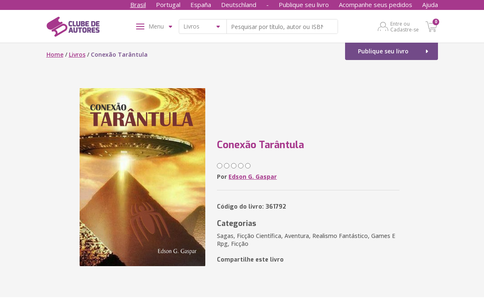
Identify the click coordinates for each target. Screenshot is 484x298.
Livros (77, 54)
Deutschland (238, 4)
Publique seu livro (304, 4)
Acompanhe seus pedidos (375, 4)
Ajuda (430, 4)
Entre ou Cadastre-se (404, 26)
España (200, 4)
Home (54, 54)
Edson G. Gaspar (253, 176)
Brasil (138, 4)
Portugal (168, 4)
